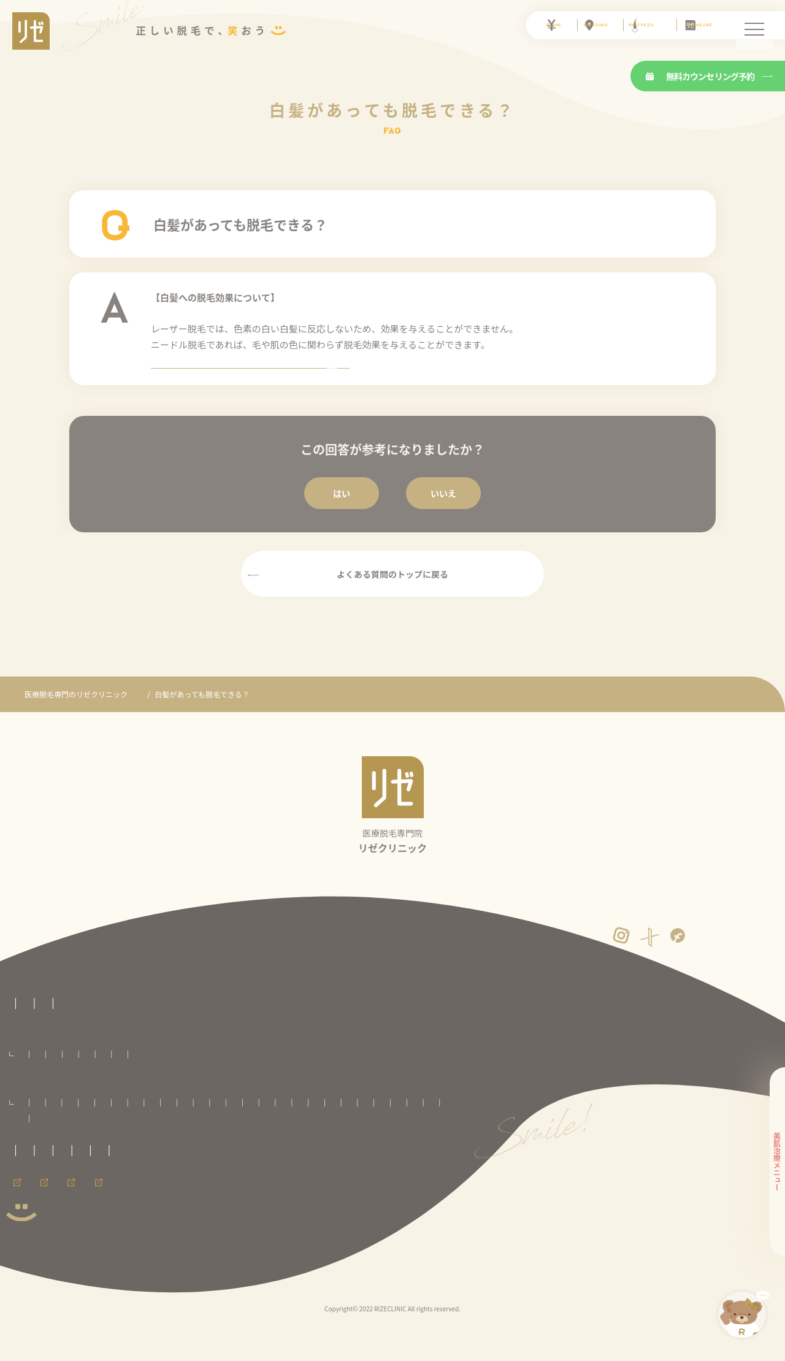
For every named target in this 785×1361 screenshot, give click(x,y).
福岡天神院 (206, 1165)
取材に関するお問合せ (43, 1196)
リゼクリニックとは (109, 1033)
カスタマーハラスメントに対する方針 (345, 1196)
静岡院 (273, 1149)
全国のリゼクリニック (43, 1116)
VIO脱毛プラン (172, 1085)
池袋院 (378, 1133)
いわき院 (207, 1133)
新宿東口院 (419, 1133)
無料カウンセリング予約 (700, 76)
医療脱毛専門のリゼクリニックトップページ (79, 1011)
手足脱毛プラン (426, 1085)
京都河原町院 (417, 1149)
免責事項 (21, 1219)
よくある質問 (268, 1033)
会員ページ (24, 1253)
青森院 (65, 1133)
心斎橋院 (80, 1165)
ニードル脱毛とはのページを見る (392, 383)
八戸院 (99, 1133)
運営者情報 (72, 1219)
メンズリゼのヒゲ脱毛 (278, 1253)
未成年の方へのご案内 (135, 1196)
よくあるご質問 (167, 725)
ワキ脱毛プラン (486, 1085)
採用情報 (84, 1253)
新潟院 (238, 1149)
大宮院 (279, 1133)
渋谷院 (30, 1149)
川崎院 (169, 1149)
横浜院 (204, 1149)
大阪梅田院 (36, 1165)
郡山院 (245, 1133)
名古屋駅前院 (364, 1149)
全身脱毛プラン (42, 1085)
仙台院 (169, 1133)
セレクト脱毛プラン (108, 1085)
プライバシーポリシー (227, 1196)
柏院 (346, 1133)
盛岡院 (134, 1133)
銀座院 (65, 1149)
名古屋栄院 (314, 1149)
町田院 (134, 1149)
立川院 (99, 1149)
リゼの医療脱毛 (32, 1033)
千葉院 (314, 1133)
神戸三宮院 (124, 1165)
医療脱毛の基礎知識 (194, 1033)
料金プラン (24, 1067)
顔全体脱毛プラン (233, 1085)
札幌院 (30, 1133)
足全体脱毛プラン (364, 1085)
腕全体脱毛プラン (299, 1085)
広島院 (165, 1165)
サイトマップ (132, 1219)
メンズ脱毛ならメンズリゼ (170, 1253)
